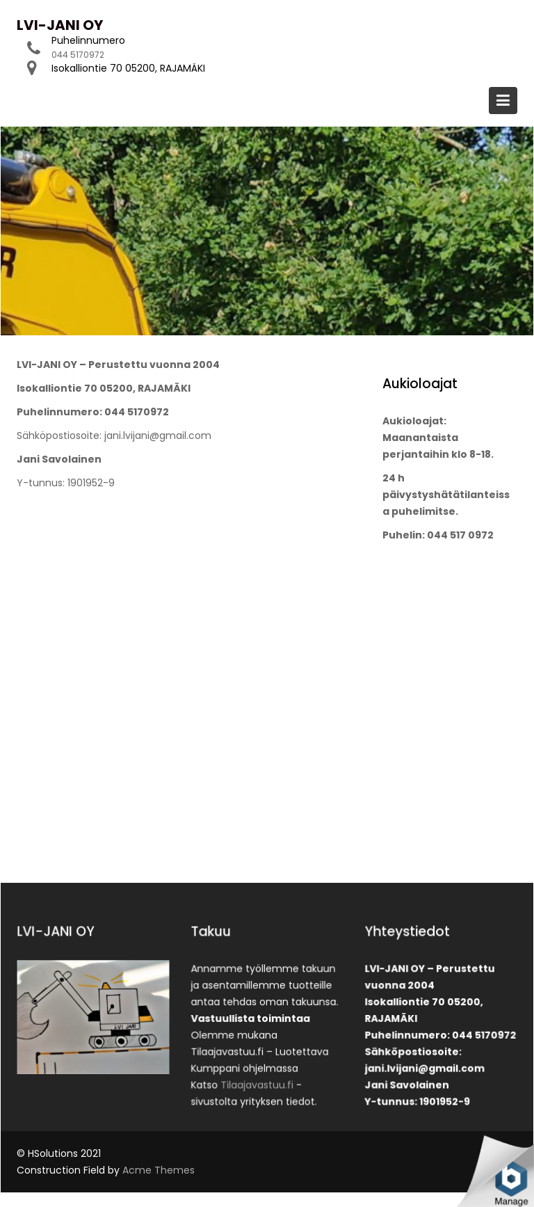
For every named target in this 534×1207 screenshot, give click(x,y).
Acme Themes (158, 1170)
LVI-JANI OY (60, 25)
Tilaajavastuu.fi (257, 1081)
